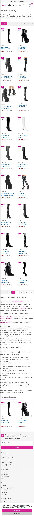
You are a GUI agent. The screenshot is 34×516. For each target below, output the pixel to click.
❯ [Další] (31, 416)
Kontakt (3, 485)
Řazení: (19, 23)
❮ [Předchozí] (2, 416)
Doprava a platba (6, 472)
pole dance (23, 308)
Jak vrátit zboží (5, 474)
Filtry (4, 23)
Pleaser (15, 301)
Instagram (4, 494)
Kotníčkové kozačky (6, 317)
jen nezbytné (17, 513)
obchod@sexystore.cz (8, 465)
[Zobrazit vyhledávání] (23, 5)
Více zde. (22, 507)
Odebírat (17, 447)
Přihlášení (21, 1)
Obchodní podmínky (7, 488)
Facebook (4, 490)
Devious (20, 301)
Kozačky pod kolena (6, 318)
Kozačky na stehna (5, 322)
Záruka (3, 478)
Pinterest (4, 492)
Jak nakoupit (5, 476)
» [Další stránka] (31, 292)
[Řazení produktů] (27, 24)
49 (27, 292)
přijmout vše (17, 510)
